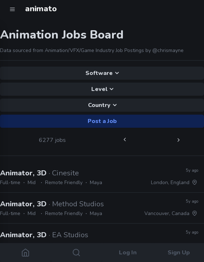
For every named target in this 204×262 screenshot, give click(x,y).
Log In (127, 253)
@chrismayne (168, 50)
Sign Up (178, 253)
